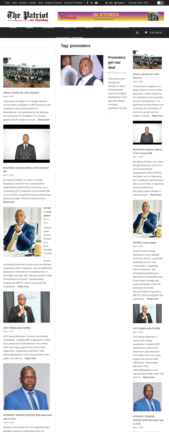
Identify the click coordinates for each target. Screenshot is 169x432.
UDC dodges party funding (16, 327)
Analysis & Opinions (53, 3)
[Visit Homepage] (28, 16)
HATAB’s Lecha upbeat (47, 212)
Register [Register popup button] (119, 3)
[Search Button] (137, 32)
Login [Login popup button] (109, 3)
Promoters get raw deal (117, 62)
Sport (40, 3)
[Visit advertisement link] (111, 16)
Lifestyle (32, 3)
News (14, 3)
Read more (43, 119)
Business (23, 3)
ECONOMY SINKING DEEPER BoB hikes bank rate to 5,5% (148, 420)
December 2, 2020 (117, 73)
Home (7, 3)
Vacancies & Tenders (73, 3)
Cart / (156, 32)
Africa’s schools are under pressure (21, 92)
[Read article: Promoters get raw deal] (82, 70)
